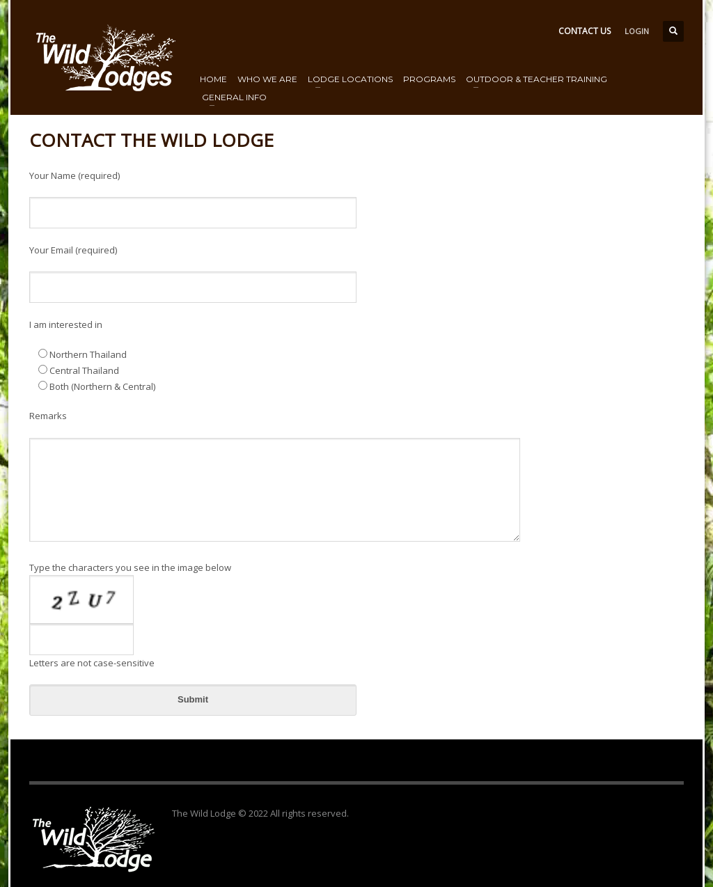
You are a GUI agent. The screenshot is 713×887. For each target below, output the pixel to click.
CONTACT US (584, 31)
